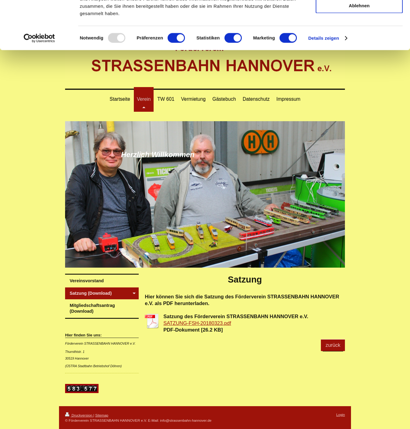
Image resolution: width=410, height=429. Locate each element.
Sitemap (101, 415)
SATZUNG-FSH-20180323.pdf (197, 323)
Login (340, 415)
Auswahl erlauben (359, 33)
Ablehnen (359, 50)
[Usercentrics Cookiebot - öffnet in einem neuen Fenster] (39, 83)
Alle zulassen (359, 15)
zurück (332, 345)
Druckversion (79, 415)
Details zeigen (323, 83)
